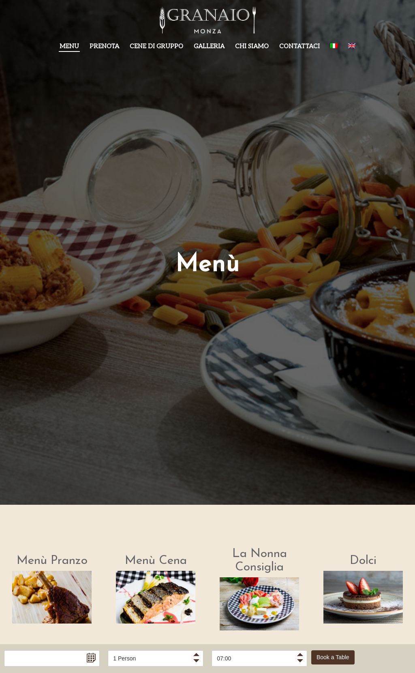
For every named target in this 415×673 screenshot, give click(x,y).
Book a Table (333, 657)
